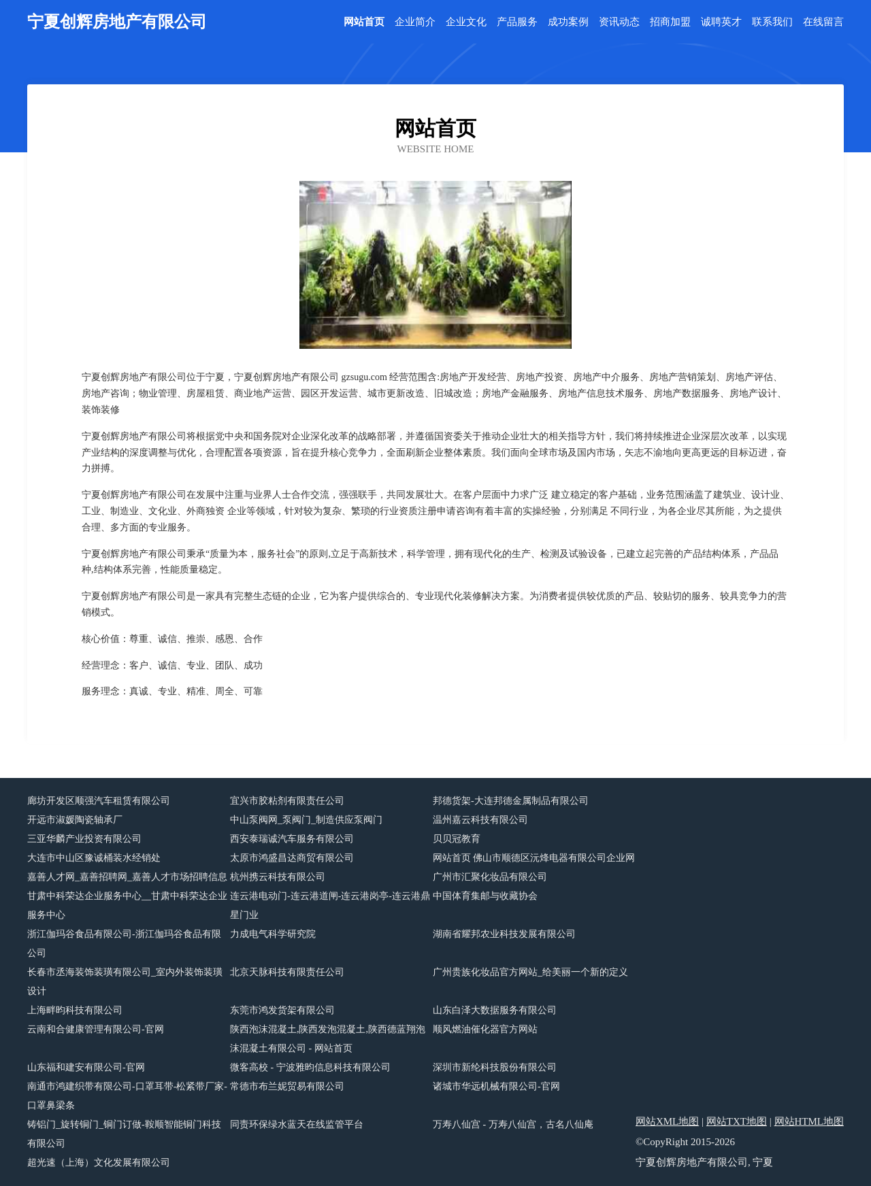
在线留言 (823, 22)
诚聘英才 (721, 22)
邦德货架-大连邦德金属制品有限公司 (511, 801)
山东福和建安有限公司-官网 (86, 1067)
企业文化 (466, 22)
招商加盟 (670, 22)
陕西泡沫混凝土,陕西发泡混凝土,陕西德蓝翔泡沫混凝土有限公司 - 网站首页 (327, 1038)
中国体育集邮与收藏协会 (485, 896)
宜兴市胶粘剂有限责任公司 (287, 801)
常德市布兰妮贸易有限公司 (287, 1086)
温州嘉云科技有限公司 (480, 820)
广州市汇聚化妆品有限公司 (490, 877)
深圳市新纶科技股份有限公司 (495, 1067)
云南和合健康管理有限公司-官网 (95, 1029)
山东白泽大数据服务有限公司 (495, 1010)
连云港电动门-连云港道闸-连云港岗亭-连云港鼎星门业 (330, 905)
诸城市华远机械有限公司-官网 (496, 1086)
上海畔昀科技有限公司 (74, 1010)
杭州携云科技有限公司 (277, 877)
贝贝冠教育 (456, 839)
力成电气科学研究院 (273, 934)
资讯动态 (619, 22)
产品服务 (517, 22)
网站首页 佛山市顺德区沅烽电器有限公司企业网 (534, 858)
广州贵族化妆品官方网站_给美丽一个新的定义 (530, 972)
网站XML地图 (667, 1121)
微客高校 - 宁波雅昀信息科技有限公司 (310, 1067)
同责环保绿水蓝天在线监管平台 (296, 1124)
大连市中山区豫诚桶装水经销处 (94, 858)
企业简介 (415, 22)
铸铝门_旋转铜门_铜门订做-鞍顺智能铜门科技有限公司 (124, 1134)
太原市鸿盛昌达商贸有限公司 (292, 858)
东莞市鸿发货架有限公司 (282, 1010)
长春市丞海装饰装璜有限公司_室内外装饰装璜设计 (125, 981)
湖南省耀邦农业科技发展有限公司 (504, 934)
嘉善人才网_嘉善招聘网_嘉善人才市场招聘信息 (127, 877)
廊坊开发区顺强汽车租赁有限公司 (98, 801)
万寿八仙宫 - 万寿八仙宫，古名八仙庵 (513, 1124)
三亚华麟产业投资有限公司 (84, 839)
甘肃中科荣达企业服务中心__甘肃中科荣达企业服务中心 (127, 905)
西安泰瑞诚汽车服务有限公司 (292, 839)
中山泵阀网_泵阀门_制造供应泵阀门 (306, 820)
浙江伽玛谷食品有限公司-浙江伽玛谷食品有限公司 (124, 943)
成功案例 (568, 22)
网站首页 (364, 22)
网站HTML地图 (809, 1121)
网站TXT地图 (736, 1121)
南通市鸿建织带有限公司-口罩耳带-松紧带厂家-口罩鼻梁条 (127, 1096)
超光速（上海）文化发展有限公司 (98, 1162)
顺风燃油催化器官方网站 (485, 1029)
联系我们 (772, 22)
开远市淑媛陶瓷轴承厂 (74, 820)
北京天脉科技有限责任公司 (287, 972)
